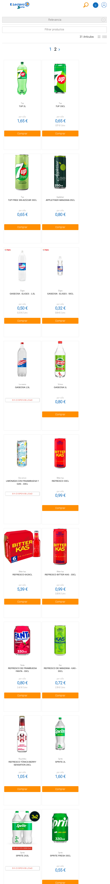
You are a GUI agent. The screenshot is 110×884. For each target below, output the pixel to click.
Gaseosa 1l (54, 281)
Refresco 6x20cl (20, 460)
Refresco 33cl (88, 371)
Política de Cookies (38, 829)
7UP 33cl (54, 102)
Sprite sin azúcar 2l (20, 729)
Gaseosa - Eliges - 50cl (88, 192)
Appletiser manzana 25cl (20, 192)
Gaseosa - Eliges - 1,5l (54, 192)
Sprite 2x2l (20, 640)
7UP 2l (20, 102)
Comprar (20, 129)
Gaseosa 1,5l (20, 281)
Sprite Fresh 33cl (54, 640)
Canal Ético (12, 844)
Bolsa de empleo (38, 853)
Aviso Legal (39, 836)
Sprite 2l (88, 550)
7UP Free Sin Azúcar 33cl (88, 102)
